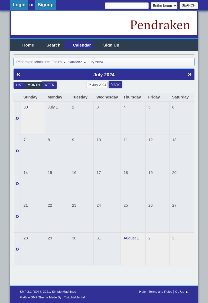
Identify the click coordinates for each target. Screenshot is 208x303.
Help (142, 291)
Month (34, 85)
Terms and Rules (160, 291)
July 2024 (104, 74)
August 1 (131, 238)
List (19, 85)
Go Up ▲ (181, 291)
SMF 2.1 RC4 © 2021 (35, 291)
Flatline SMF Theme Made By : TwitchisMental (52, 297)
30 (26, 107)
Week (49, 85)
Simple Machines (64, 291)
